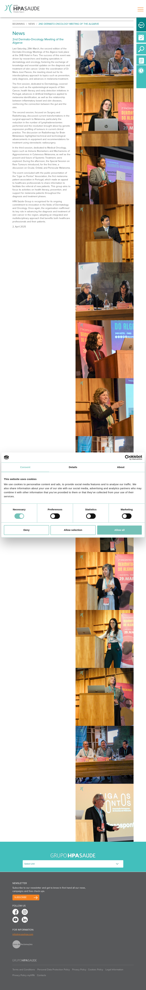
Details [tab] (73, 467)
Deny (26, 530)
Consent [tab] (25, 467)
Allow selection (73, 530)
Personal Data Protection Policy (53, 969)
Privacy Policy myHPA (23, 975)
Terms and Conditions (23, 969)
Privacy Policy (79, 969)
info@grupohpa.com (22, 934)
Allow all (119, 530)
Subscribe (20, 897)
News (31, 24)
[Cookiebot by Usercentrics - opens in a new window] (127, 457)
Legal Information (114, 969)
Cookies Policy (95, 969)
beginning (18, 24)
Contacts (41, 975)
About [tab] (120, 467)
